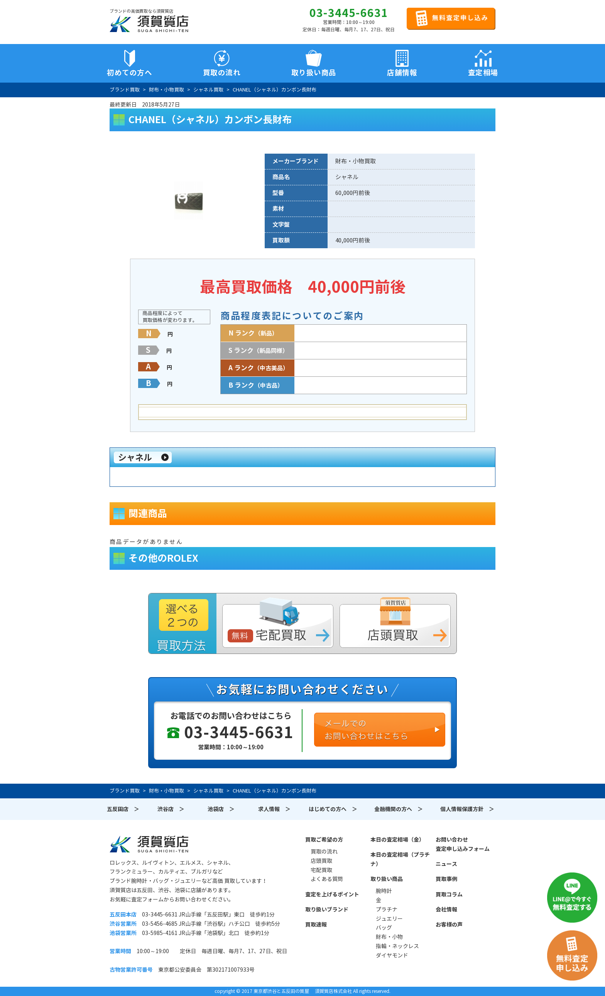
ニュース (446, 863)
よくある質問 (327, 879)
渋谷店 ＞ (170, 809)
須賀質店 (149, 843)
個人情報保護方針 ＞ (467, 809)
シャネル (135, 457)
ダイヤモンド (392, 955)
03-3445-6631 (348, 13)
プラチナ (386, 909)
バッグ (384, 927)
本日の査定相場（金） (397, 839)
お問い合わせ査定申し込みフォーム (463, 844)
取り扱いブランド (326, 909)
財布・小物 (389, 936)
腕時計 (384, 891)
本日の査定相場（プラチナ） (400, 859)
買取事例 (446, 879)
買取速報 (316, 924)
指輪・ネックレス (397, 946)
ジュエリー (389, 918)
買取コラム (449, 894)
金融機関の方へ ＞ (398, 809)
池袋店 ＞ (221, 809)
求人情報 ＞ (274, 809)
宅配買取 (321, 870)
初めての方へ (129, 72)
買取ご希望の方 (324, 839)
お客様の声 (449, 924)
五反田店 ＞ (123, 809)
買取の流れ (222, 72)
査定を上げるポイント (332, 894)
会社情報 (446, 909)
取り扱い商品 (386, 879)
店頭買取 (321, 860)
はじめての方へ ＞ (333, 809)
